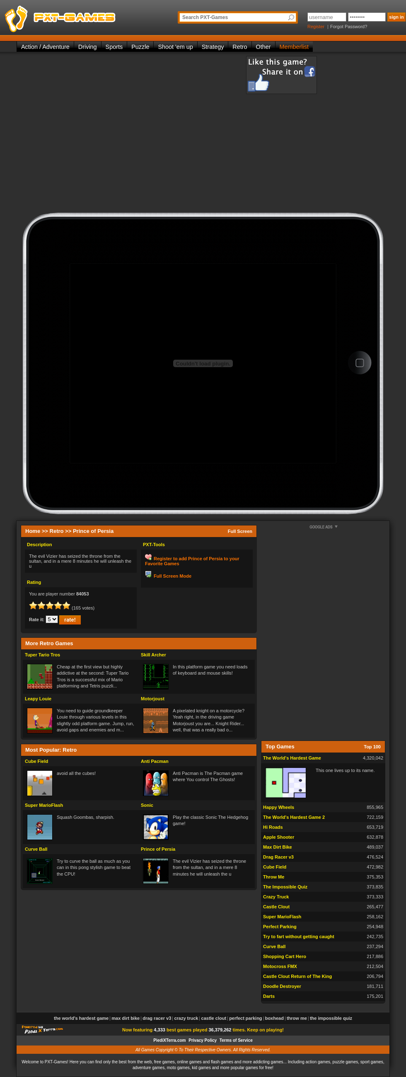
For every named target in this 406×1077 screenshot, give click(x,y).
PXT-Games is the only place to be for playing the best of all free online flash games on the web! (79, 16)
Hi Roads (273, 827)
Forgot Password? (348, 26)
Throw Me (273, 876)
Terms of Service (236, 1040)
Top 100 (372, 746)
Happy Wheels (278, 807)
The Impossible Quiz (285, 886)
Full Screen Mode (172, 576)
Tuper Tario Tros (42, 654)
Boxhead (274, 1018)
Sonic (147, 805)
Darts (269, 996)
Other (263, 47)
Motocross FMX (280, 966)
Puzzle (140, 47)
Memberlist (294, 47)
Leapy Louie (38, 698)
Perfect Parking (280, 926)
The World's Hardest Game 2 (294, 817)
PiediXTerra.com (169, 1040)
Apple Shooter (278, 837)
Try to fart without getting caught (298, 936)
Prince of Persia (158, 849)
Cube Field (36, 761)
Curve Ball (36, 849)
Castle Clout (276, 906)
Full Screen (240, 531)
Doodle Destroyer (282, 986)
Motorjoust (152, 698)
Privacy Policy (202, 1040)
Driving (87, 47)
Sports (114, 47)
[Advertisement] (95, 134)
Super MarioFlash (44, 805)
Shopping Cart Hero (284, 956)
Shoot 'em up (175, 47)
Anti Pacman (155, 761)
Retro (239, 47)
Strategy (213, 47)
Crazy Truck (276, 896)
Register (315, 26)
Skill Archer (153, 654)
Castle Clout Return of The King (297, 976)
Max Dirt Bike (277, 847)
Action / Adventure (45, 47)
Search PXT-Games (205, 17)
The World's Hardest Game (292, 757)
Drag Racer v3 (278, 856)
